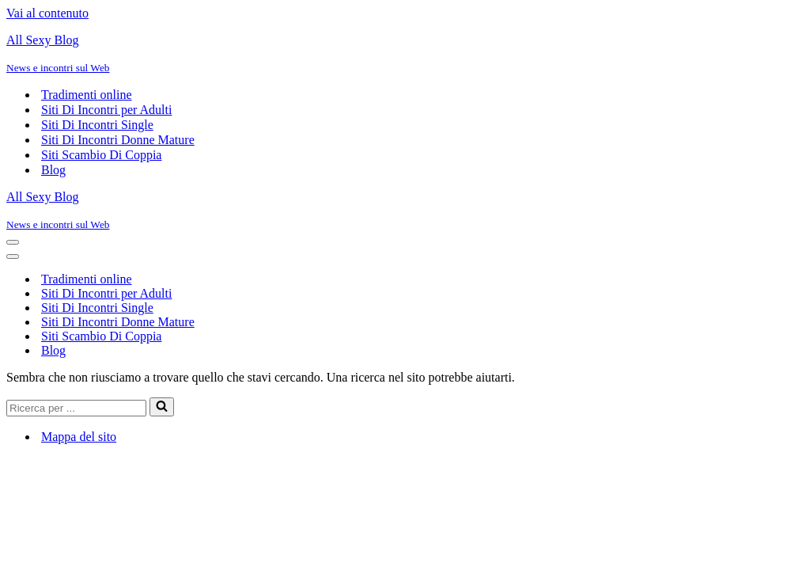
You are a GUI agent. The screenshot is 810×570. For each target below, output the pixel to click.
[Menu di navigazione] (12, 242)
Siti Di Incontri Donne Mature (118, 139)
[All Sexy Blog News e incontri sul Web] (405, 53)
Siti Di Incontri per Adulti (106, 109)
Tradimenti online (86, 94)
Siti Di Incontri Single (97, 124)
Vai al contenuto (47, 13)
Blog (53, 170)
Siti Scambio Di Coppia (101, 155)
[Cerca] (76, 408)
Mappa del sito (78, 436)
